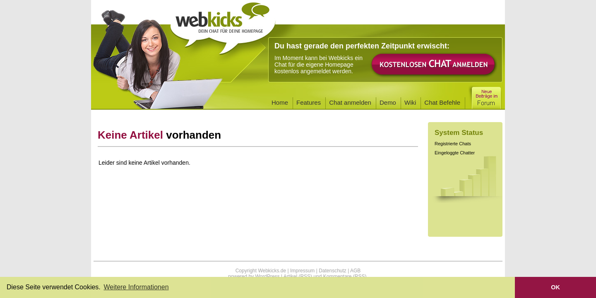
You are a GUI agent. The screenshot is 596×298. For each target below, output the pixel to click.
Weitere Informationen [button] (135, 287)
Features (308, 102)
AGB (355, 271)
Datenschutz (332, 271)
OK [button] (555, 287)
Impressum (302, 271)
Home (280, 102)
